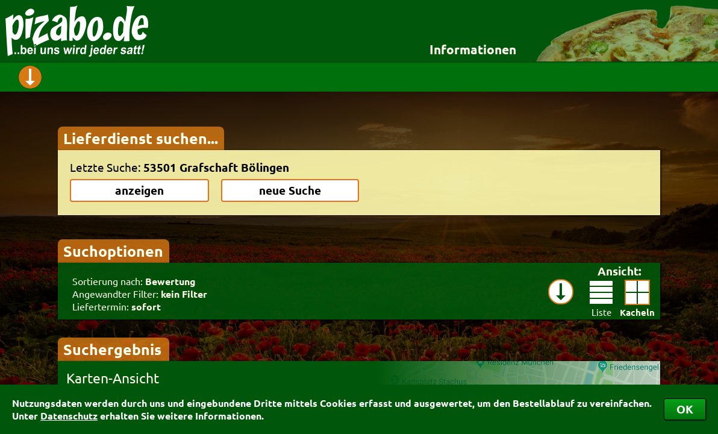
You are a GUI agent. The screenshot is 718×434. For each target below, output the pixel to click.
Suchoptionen (113, 250)
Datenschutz (69, 415)
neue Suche (290, 190)
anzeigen (139, 190)
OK (684, 409)
